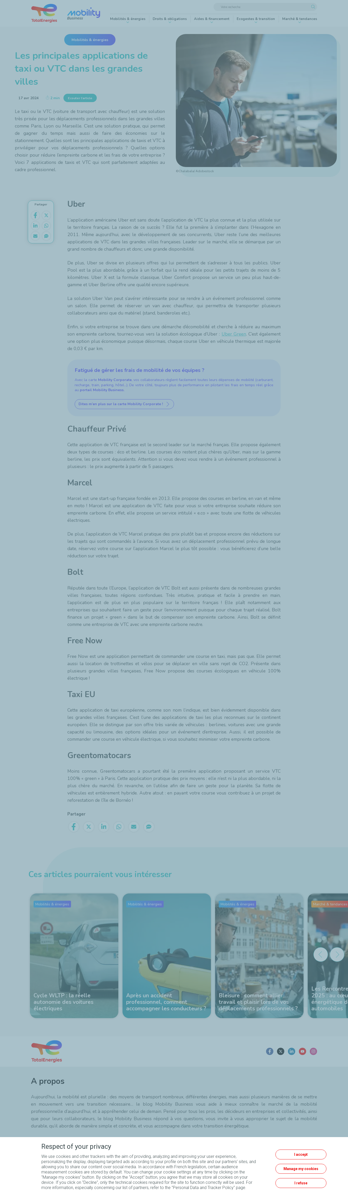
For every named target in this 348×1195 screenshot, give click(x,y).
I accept (301, 1154)
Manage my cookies (300, 1169)
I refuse (300, 1183)
